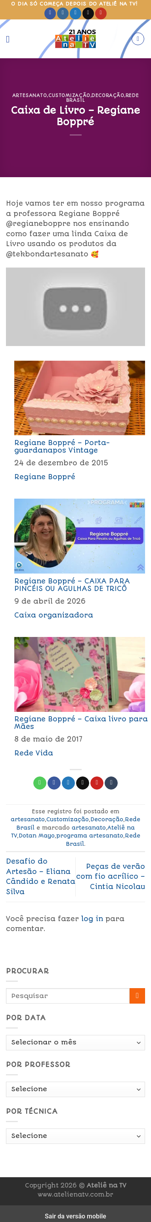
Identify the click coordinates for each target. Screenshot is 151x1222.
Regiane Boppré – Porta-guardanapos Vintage (62, 446)
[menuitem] (75, 420)
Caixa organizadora (53, 615)
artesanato (29, 95)
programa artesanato (89, 835)
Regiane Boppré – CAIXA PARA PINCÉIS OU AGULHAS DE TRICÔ (72, 585)
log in (92, 919)
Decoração (108, 95)
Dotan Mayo (37, 835)
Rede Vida (33, 753)
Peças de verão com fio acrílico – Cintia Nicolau (110, 876)
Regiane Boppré (44, 477)
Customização (69, 95)
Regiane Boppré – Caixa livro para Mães (81, 723)
